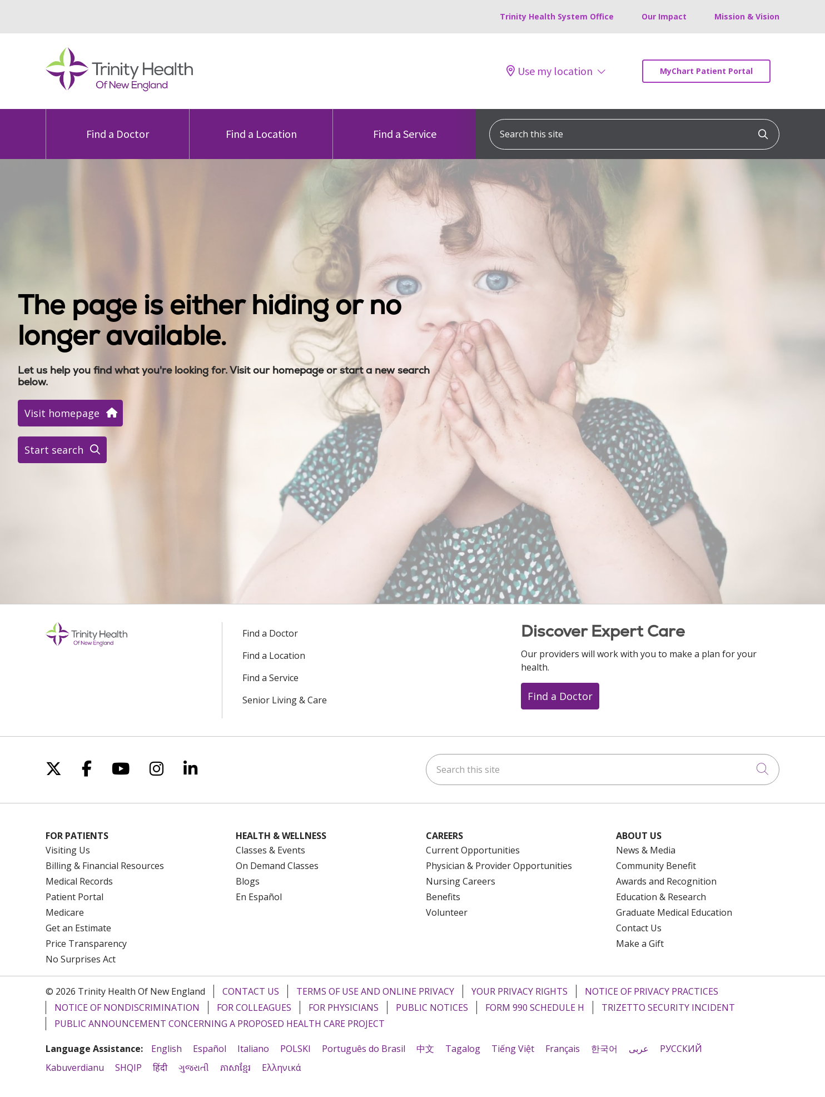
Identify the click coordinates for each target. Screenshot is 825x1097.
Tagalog (462, 1049)
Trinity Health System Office (557, 16)
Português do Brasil (363, 1049)
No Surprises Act (81, 959)
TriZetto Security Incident (668, 1007)
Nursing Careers (460, 881)
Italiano (253, 1049)
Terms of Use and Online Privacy (375, 991)
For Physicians (344, 1007)
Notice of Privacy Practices (651, 991)
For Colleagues (254, 1007)
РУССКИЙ (681, 1049)
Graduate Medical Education (674, 912)
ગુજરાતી (193, 1067)
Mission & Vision (746, 16)
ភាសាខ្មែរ (235, 1067)
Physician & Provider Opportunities (499, 866)
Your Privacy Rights (519, 991)
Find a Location (261, 125)
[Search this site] (634, 134)
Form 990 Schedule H (534, 1007)
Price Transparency (86, 943)
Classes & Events (270, 850)
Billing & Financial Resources (105, 866)
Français (562, 1049)
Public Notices (432, 1007)
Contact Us (639, 928)
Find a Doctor (117, 125)
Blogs (248, 881)
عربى (639, 1049)
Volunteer (447, 912)
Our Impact (664, 16)
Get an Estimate (78, 928)
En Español (259, 897)
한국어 (604, 1049)
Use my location (549, 71)
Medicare (65, 912)
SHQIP (128, 1067)
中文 (425, 1049)
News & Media (645, 850)
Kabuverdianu (75, 1067)
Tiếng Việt (512, 1049)
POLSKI (295, 1049)
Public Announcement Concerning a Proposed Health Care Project (219, 1023)
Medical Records (79, 881)
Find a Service (404, 125)
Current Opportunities (473, 850)
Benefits (443, 897)
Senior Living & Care (284, 700)
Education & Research (661, 897)
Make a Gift (640, 943)
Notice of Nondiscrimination (127, 1007)
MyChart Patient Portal (706, 71)
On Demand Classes (277, 866)
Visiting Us (68, 850)
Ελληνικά (281, 1067)
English (166, 1049)
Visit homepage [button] (70, 413)
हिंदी (160, 1067)
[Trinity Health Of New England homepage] (119, 88)
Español (209, 1049)
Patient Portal (74, 897)
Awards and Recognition (666, 881)
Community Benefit (656, 866)
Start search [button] (62, 449)
